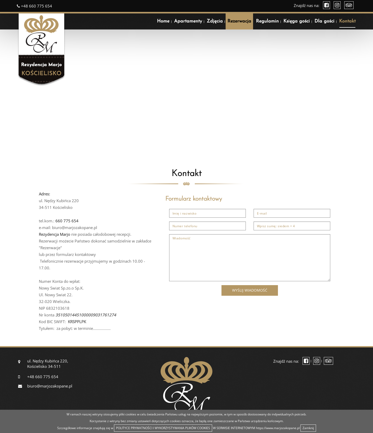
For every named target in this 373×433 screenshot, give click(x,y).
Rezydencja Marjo (54, 234)
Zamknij (308, 428)
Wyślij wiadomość (249, 290)
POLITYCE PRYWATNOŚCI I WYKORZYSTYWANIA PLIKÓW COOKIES (163, 428)
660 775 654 (66, 220)
